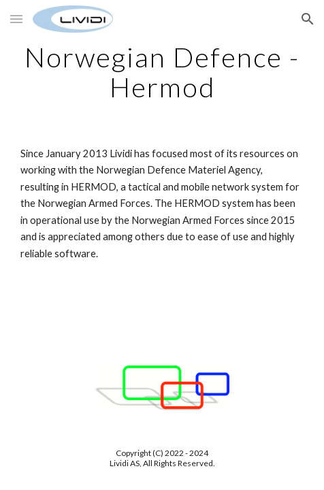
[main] (161, 72)
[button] (16, 18)
